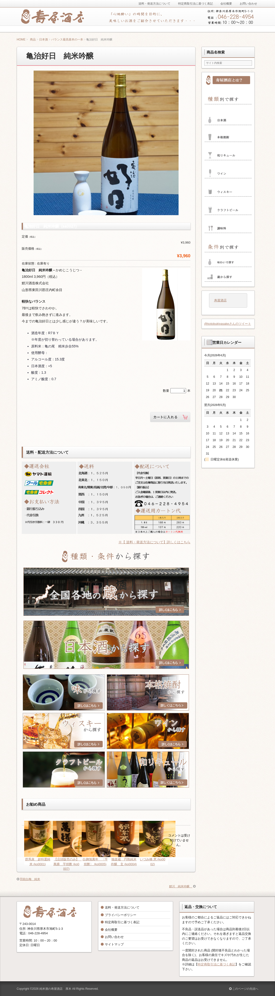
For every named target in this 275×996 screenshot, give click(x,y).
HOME (21, 39)
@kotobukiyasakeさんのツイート (227, 323)
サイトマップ (114, 944)
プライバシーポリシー (120, 915)
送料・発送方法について (122, 907)
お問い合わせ (114, 937)
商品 (33, 39)
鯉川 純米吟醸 (180, 886)
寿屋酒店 (220, 300)
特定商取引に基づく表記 (122, 922)
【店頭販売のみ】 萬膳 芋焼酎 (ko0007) (67, 863)
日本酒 (43, 39)
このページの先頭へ (243, 988)
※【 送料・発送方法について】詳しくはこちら (154, 542)
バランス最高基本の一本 (67, 39)
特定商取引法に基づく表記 (216, 964)
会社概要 (111, 929)
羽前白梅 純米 (30, 879)
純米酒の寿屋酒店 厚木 (55, 988)
